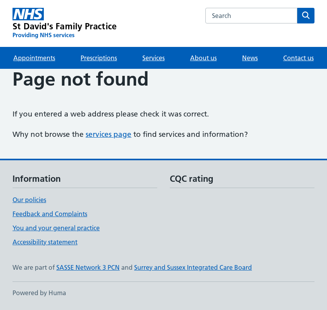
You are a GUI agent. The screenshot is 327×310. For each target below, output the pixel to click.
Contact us (298, 58)
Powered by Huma (39, 293)
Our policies (29, 200)
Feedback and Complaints (50, 214)
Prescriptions (99, 58)
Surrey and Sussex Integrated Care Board (193, 267)
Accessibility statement (45, 242)
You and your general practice (56, 228)
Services (153, 58)
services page (108, 134)
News (250, 58)
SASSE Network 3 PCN (88, 267)
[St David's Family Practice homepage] (65, 23)
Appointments (34, 58)
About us (203, 58)
